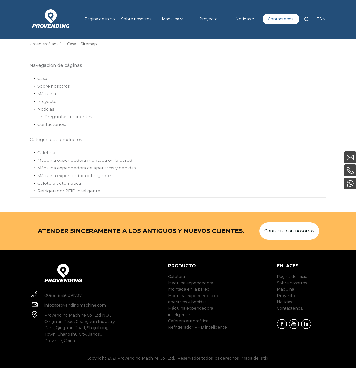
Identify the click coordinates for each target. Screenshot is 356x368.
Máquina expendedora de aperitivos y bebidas (86, 167)
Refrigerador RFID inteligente (68, 190)
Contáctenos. (51, 124)
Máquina (46, 93)
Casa (42, 78)
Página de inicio (292, 276)
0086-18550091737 (63, 295)
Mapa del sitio (255, 358)
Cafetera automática (59, 183)
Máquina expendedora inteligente (74, 175)
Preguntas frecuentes (68, 116)
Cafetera (46, 152)
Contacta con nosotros (289, 231)
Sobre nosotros (53, 86)
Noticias (45, 109)
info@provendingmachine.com (75, 305)
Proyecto (47, 101)
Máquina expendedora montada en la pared (84, 160)
